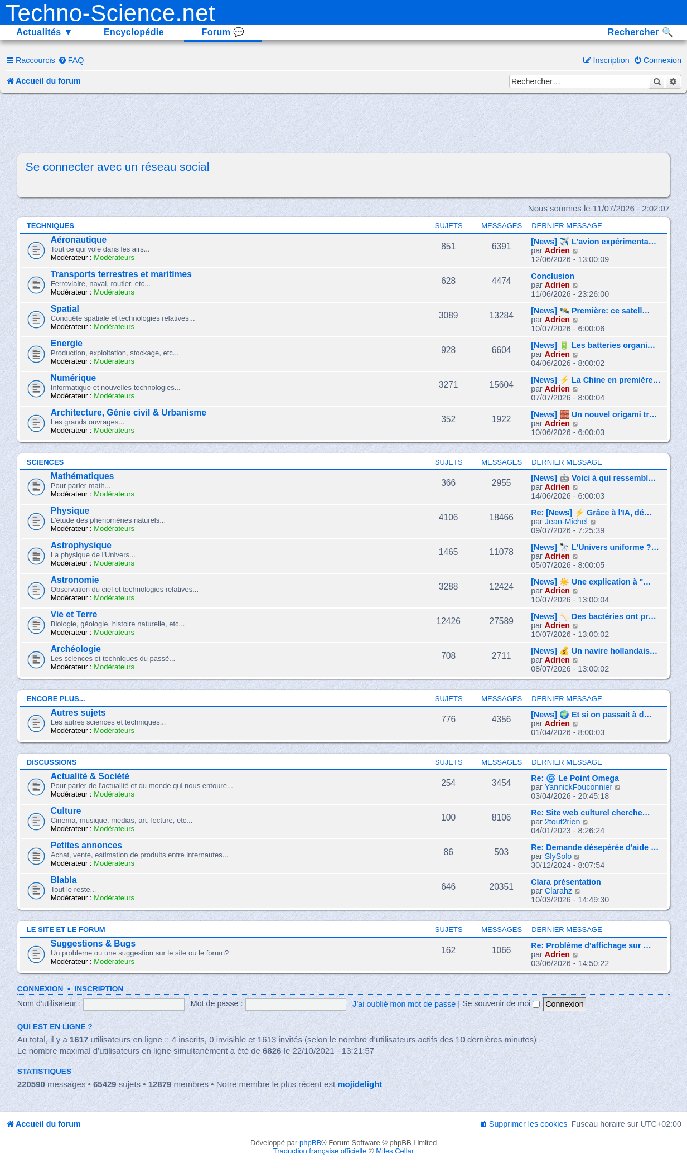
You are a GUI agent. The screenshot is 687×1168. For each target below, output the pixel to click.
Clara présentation (566, 881)
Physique (70, 510)
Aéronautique (79, 239)
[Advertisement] (343, 124)
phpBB (310, 1142)
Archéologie (76, 649)
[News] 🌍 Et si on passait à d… (591, 714)
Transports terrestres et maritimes (121, 274)
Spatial (65, 308)
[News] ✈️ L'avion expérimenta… (593, 241)
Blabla (64, 880)
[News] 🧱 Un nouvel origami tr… (594, 414)
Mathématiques (82, 476)
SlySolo (558, 856)
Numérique (73, 378)
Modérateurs (114, 257)
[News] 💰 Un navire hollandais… (594, 650)
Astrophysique (81, 545)
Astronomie (75, 580)
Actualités (44, 32)
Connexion (40, 988)
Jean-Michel (566, 521)
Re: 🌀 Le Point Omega (575, 778)
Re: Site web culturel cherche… (590, 812)
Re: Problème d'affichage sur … (591, 945)
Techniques (50, 225)
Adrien (557, 250)
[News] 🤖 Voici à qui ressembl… (593, 478)
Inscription (98, 988)
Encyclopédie (134, 32)
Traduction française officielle (320, 1151)
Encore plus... (56, 698)
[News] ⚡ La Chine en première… (596, 379)
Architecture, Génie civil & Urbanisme (128, 412)
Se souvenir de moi (501, 1003)
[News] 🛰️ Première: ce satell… (590, 310)
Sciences (45, 462)
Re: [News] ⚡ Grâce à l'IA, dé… (591, 512)
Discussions (52, 762)
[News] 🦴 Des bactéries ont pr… (593, 616)
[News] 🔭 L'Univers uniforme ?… (595, 547)
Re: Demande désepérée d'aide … (595, 847)
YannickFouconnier (578, 787)
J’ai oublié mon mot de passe (404, 1003)
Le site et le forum (66, 929)
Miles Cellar (395, 1151)
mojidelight (359, 1084)
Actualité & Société (90, 776)
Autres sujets (78, 712)
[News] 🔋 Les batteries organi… (593, 345)
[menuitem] (71, 60)
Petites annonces (86, 845)
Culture (66, 810)
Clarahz (558, 890)
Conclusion (552, 276)
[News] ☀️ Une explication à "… (591, 581)
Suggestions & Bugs (93, 943)
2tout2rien (562, 821)
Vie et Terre (74, 614)
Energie (67, 343)
